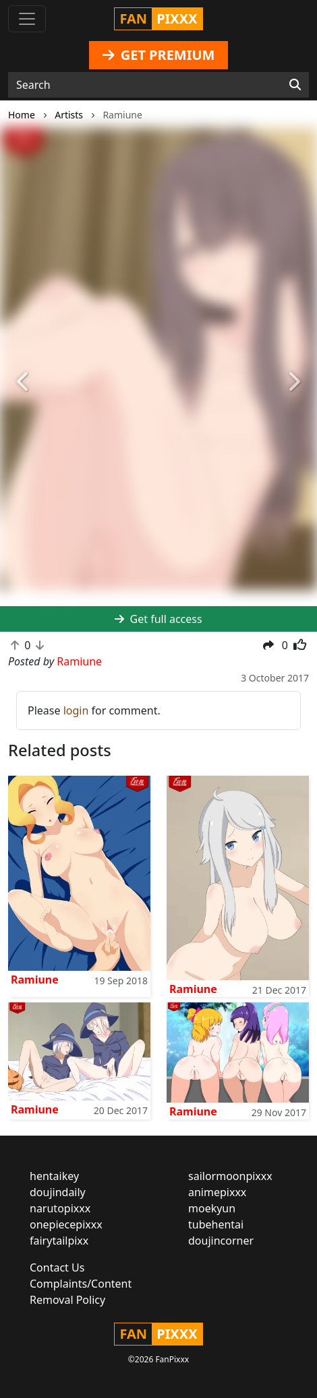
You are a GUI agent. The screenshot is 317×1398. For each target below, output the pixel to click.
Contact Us (57, 1267)
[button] (24, 383)
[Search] (295, 85)
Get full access (158, 619)
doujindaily (58, 1192)
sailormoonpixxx (230, 1176)
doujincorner (221, 1240)
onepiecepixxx (66, 1224)
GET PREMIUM (159, 55)
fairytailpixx (59, 1240)
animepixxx (217, 1192)
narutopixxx (60, 1208)
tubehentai (215, 1224)
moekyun (211, 1208)
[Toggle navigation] (27, 18)
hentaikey (54, 1176)
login (76, 710)
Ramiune (35, 979)
